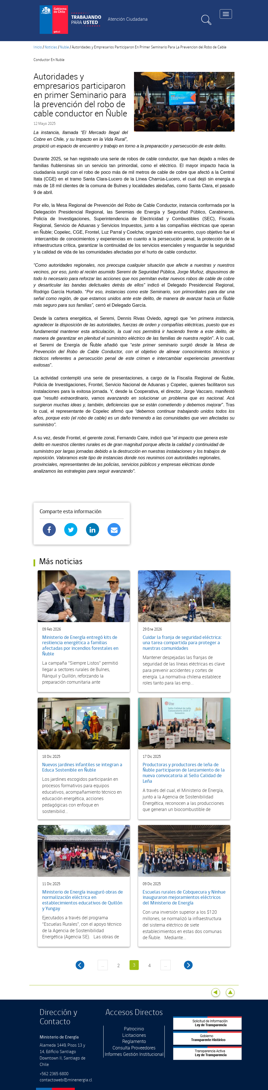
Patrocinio (134, 1029)
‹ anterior (80, 965)
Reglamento (134, 1041)
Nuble (64, 47)
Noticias (51, 47)
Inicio (38, 47)
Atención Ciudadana (128, 19)
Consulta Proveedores (134, 1048)
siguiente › (188, 965)
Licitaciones (134, 1035)
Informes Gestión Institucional (134, 1054)
